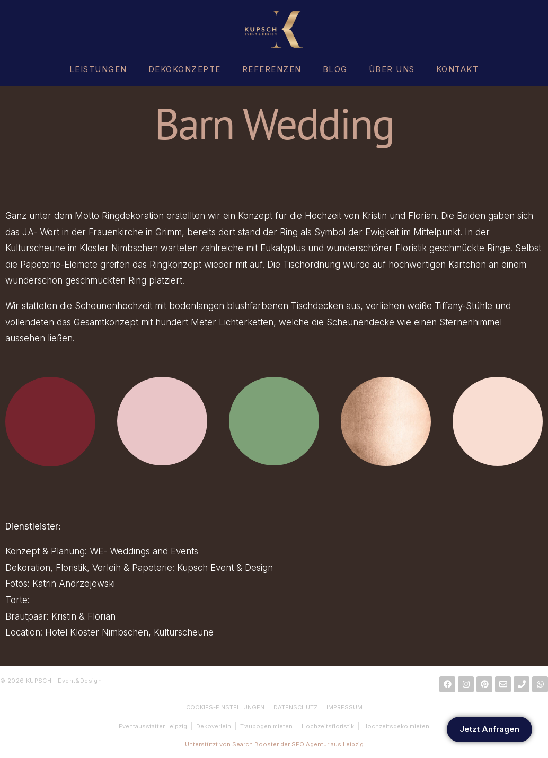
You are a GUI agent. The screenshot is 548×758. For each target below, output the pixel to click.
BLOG (335, 69)
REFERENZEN (272, 69)
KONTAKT (457, 69)
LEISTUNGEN (98, 69)
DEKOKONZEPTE (184, 69)
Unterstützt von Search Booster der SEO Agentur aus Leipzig (274, 744)
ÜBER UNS (392, 69)
